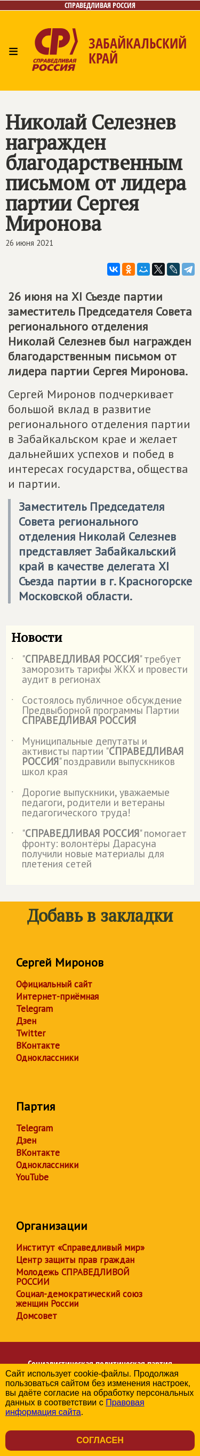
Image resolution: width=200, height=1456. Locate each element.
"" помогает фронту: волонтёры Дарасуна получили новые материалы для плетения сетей (99, 849)
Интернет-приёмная (57, 996)
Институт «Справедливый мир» (80, 1247)
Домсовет (36, 1316)
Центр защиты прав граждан (75, 1260)
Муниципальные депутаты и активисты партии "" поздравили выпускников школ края (97, 757)
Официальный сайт (54, 984)
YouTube (32, 1177)
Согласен (99, 1440)
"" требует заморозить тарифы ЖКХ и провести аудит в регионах (99, 670)
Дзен (26, 1021)
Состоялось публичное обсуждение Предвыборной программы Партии (96, 711)
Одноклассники (47, 1058)
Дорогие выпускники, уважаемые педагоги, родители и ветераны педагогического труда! (90, 803)
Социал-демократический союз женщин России (79, 1298)
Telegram (34, 1008)
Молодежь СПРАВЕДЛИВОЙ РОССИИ (73, 1276)
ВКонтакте (38, 1045)
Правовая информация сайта (75, 1407)
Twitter (30, 1033)
